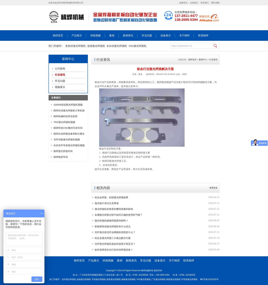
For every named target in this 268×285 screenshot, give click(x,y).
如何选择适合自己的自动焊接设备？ (114, 249)
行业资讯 (213, 59)
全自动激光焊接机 (116, 45)
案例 (111, 35)
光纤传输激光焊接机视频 (66, 139)
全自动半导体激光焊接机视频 (69, 145)
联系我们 (205, 3)
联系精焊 (203, 35)
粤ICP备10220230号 (209, 279)
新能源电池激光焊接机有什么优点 (113, 226)
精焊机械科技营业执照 (65, 116)
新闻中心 (203, 59)
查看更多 (213, 188)
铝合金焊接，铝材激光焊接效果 (111, 197)
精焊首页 (58, 35)
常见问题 (147, 35)
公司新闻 (60, 68)
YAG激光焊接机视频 (64, 122)
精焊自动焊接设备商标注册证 (69, 133)
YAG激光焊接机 (137, 45)
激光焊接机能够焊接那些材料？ (111, 220)
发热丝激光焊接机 (75, 45)
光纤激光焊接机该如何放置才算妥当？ (115, 243)
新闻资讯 (128, 35)
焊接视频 (95, 35)
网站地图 (215, 3)
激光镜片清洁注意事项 (107, 203)
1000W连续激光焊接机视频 (68, 104)
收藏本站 (183, 3)
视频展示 (60, 87)
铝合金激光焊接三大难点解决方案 (113, 238)
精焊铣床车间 (60, 157)
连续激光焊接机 (96, 45)
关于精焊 (184, 35)
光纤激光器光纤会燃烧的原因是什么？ (115, 232)
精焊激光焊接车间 (63, 151)
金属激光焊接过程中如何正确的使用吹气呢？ (119, 214)
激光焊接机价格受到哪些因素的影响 (114, 209)
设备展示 (165, 35)
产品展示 (77, 35)
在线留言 (194, 3)
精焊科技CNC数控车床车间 (68, 128)
